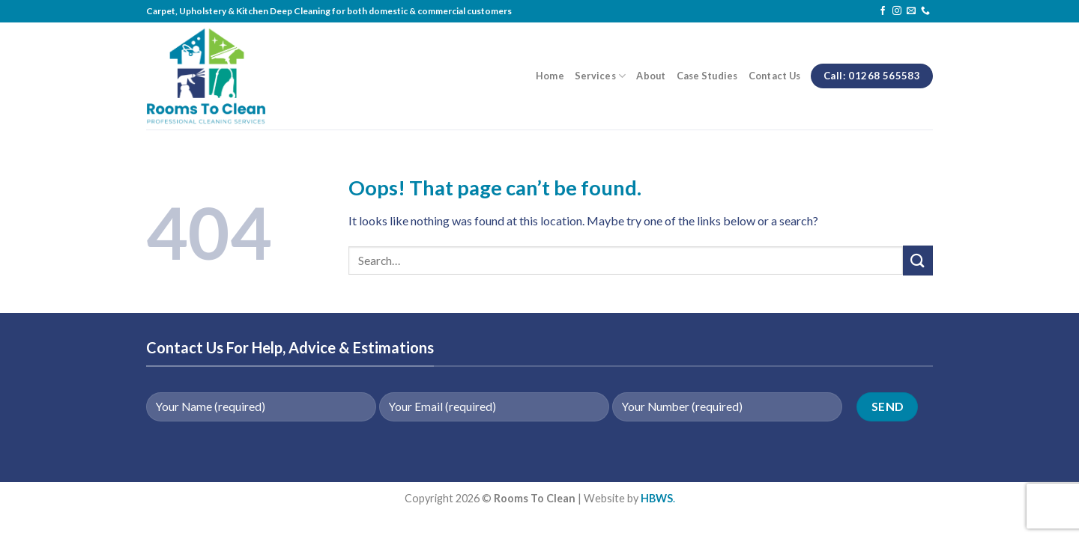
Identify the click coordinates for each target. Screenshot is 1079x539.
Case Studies (707, 76)
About (650, 76)
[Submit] (918, 260)
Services (600, 76)
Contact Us (775, 76)
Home (550, 76)
